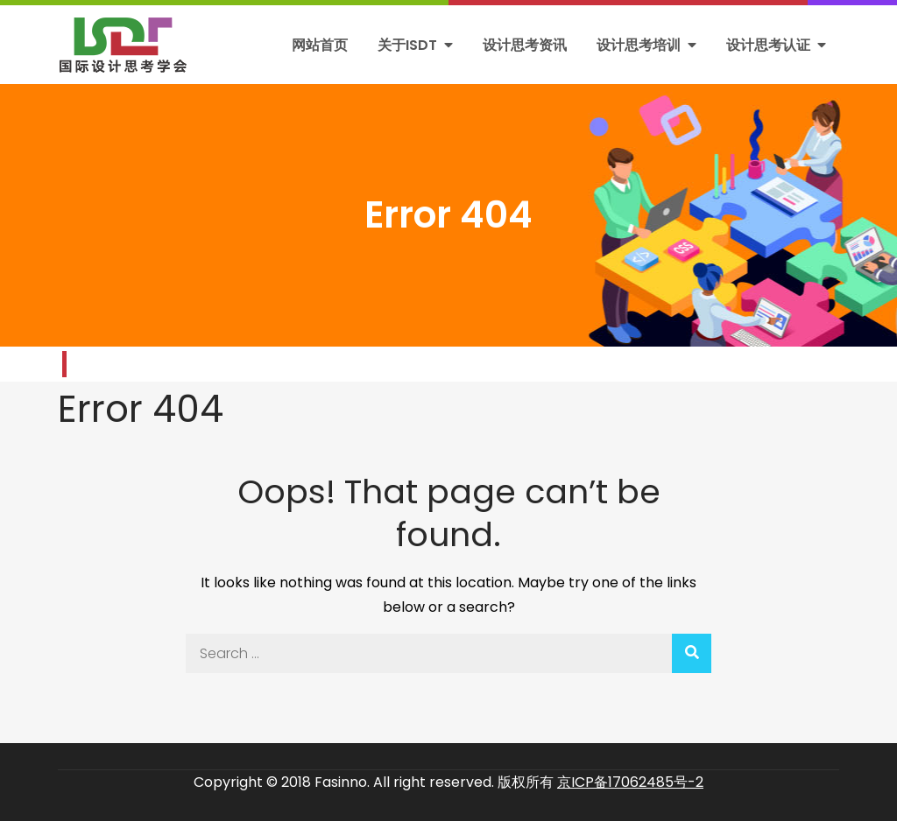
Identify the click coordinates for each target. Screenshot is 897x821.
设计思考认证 (768, 45)
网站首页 (320, 45)
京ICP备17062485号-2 (630, 782)
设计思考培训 (639, 45)
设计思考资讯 (525, 45)
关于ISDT (407, 45)
